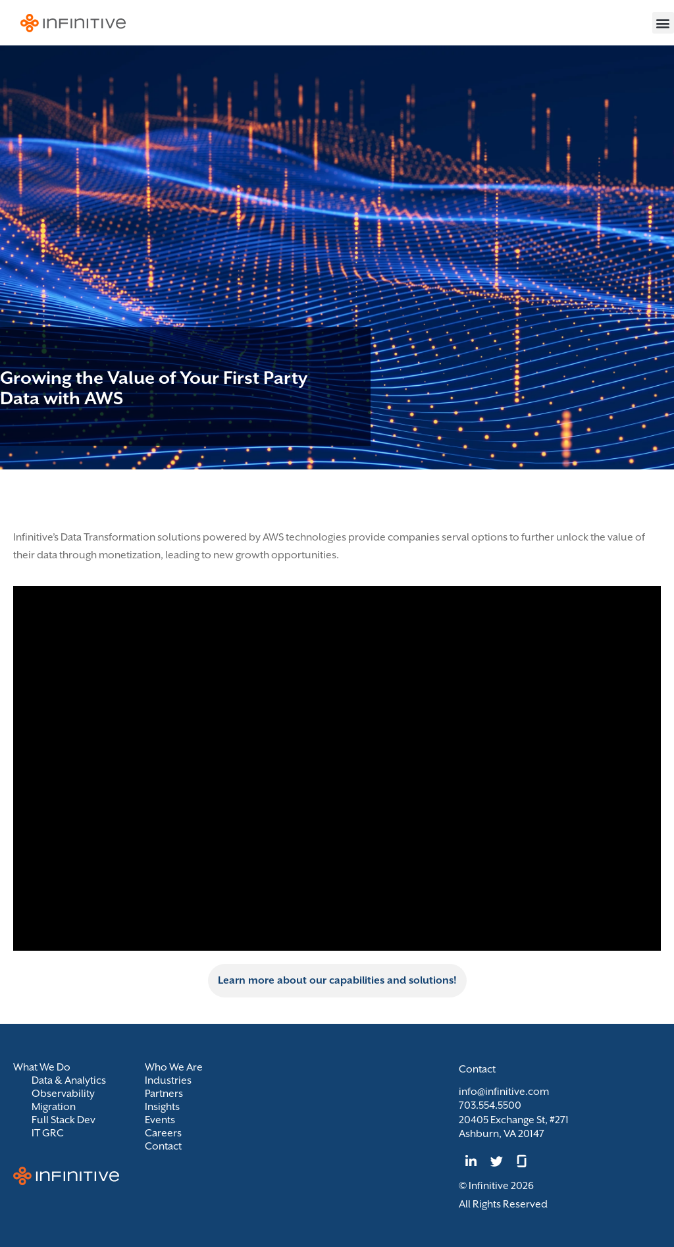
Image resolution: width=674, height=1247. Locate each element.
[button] (663, 23)
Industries (168, 1080)
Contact (163, 1146)
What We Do (45, 1067)
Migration (54, 1107)
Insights (162, 1107)
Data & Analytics (69, 1080)
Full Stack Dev (63, 1120)
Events (160, 1120)
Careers (163, 1133)
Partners (164, 1094)
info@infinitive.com (504, 1092)
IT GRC (48, 1133)
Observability (63, 1094)
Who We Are (174, 1067)
